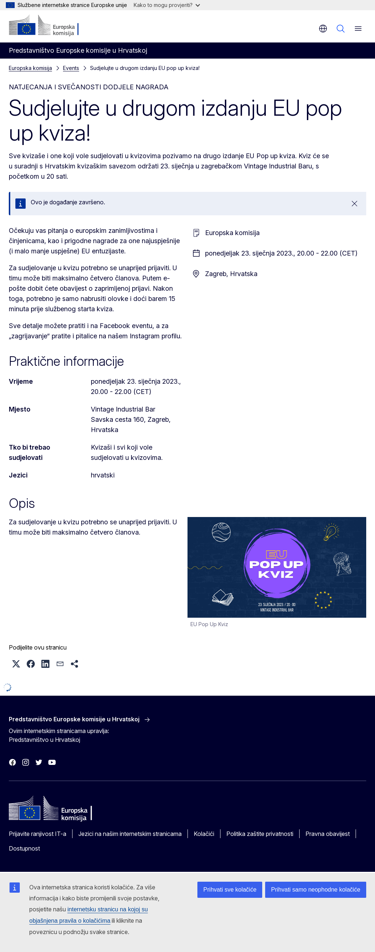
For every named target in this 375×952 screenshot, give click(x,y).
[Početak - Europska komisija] (53, 26)
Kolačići (204, 833)
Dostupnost (24, 848)
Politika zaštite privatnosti (259, 833)
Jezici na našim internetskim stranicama (130, 833)
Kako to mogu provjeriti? (167, 5)
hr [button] (323, 28)
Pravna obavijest (327, 833)
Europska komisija (30, 68)
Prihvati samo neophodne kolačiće (315, 889)
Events (71, 68)
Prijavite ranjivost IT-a (37, 833)
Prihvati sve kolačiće (229, 889)
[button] (16, 664)
